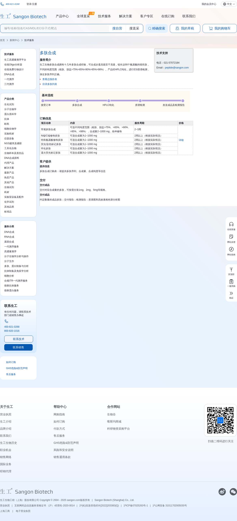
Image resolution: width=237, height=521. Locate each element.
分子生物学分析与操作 (16, 256)
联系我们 (188, 16)
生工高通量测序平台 (15, 59)
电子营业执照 (23, 511)
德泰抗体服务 (11, 285)
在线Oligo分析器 (13, 64)
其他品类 (9, 206)
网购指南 (59, 414)
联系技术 (18, 339)
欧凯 (6, 123)
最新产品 (9, 172)
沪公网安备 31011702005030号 (170, 505)
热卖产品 (9, 177)
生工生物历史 (8, 442)
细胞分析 (9, 275)
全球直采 (83, 15)
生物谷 (111, 414)
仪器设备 (9, 138)
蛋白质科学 (10, 114)
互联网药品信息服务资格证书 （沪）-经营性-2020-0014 (44, 505)
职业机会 (5, 450)
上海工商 (5, 511)
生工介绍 (5, 421)
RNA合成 (9, 236)
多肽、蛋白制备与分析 (16, 266)
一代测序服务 (11, 246)
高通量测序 (10, 251)
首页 (2, 40)
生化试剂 (9, 104)
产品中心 (62, 16)
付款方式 (59, 428)
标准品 (8, 211)
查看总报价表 (49, 79)
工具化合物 (10, 148)
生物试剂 (9, 187)
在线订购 (167, 16)
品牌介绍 (5, 428)
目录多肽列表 (49, 84)
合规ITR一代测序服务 (16, 280)
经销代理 (5, 471)
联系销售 (18, 347)
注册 (34, 4)
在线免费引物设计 (14, 69)
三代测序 (9, 84)
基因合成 (9, 241)
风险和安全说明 (63, 450)
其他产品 (9, 182)
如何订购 (11, 362)
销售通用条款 (62, 457)
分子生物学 (10, 109)
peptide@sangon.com (177, 67)
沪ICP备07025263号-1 (136, 505)
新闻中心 (14, 40)
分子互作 (9, 261)
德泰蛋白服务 (11, 290)
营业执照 (5, 414)
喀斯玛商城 (114, 421)
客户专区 (146, 16)
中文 (229, 4)
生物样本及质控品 (14, 153)
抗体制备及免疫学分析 (16, 271)
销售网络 (5, 457)
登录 (29, 4)
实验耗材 (9, 133)
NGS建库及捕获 (13, 143)
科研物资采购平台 (118, 428)
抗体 (6, 119)
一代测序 (9, 79)
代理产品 (9, 162)
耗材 (6, 192)
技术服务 (104, 16)
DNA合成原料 (11, 158)
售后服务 (11, 374)
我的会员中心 (209, 4)
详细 (181, 140)
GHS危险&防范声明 (17, 368)
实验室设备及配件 (14, 197)
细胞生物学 (10, 128)
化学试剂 (9, 201)
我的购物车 (220, 28)
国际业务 (5, 464)
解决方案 (125, 16)
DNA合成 (9, 74)
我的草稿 (184, 28)
